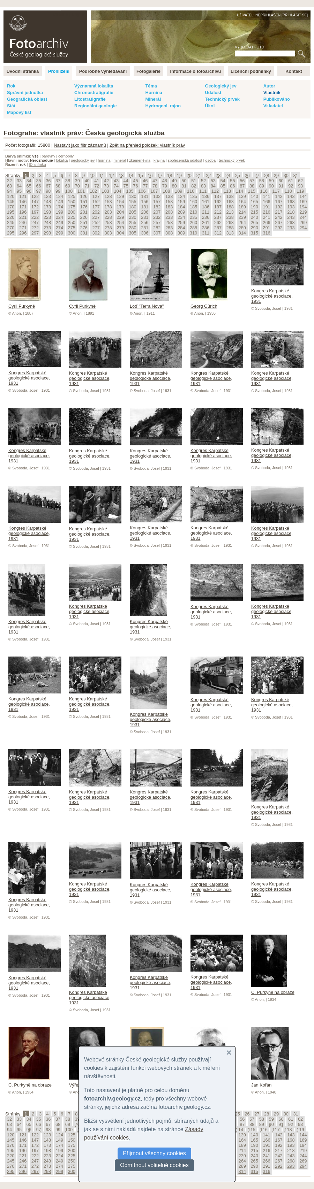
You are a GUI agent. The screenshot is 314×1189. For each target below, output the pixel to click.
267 (278, 222)
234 (181, 217)
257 (156, 222)
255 (132, 222)
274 (59, 227)
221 (23, 217)
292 (278, 227)
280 (132, 227)
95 (19, 191)
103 (105, 191)
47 (154, 180)
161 (205, 201)
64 (19, 186)
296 (23, 233)
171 (23, 206)
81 (183, 186)
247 (35, 222)
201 (84, 212)
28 (266, 175)
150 (71, 201)
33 (19, 180)
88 (251, 186)
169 (303, 201)
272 (35, 227)
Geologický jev (220, 86)
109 (178, 191)
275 (71, 227)
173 (47, 206)
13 (121, 175)
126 (84, 196)
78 (154, 186)
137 (218, 196)
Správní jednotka (25, 92)
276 (84, 227)
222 (35, 217)
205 (132, 212)
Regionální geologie (95, 105)
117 (275, 191)
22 (208, 175)
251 (84, 222)
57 (251, 180)
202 (95, 212)
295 (10, 233)
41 (96, 180)
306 (144, 233)
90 (271, 186)
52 (203, 180)
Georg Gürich (209, 303)
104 (117, 191)
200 (71, 212)
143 (290, 196)
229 (120, 217)
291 (266, 227)
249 (59, 222)
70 (77, 186)
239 (242, 217)
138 (230, 196)
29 (276, 175)
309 (181, 233)
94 (9, 191)
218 (290, 212)
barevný (48, 156)
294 (303, 227)
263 (230, 222)
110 (190, 191)
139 (242, 196)
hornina (104, 160)
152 (95, 201)
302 (95, 233)
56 (242, 180)
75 (126, 186)
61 (290, 180)
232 (156, 217)
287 (218, 227)
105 (129, 191)
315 (254, 233)
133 (169, 196)
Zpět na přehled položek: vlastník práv (147, 145)
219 (303, 212)
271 (23, 227)
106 (141, 191)
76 (135, 186)
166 (266, 201)
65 (29, 186)
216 (266, 212)
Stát (11, 105)
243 (290, 217)
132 (156, 196)
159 (181, 201)
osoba (210, 160)
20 (189, 175)
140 (254, 196)
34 (29, 180)
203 (108, 212)
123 (47, 196)
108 (166, 191)
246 (23, 222)
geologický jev (83, 160)
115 (251, 191)
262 (218, 222)
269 (303, 222)
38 (67, 180)
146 (23, 201)
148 (47, 201)
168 (290, 201)
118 (288, 191)
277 (95, 227)
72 (96, 186)
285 (193, 227)
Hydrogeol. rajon (163, 105)
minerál (120, 160)
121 (23, 196)
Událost (213, 92)
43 (116, 180)
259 (181, 222)
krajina (159, 160)
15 (140, 175)
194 (303, 206)
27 (256, 175)
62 (300, 180)
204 (120, 212)
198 (47, 212)
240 (254, 217)
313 (230, 233)
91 (280, 186)
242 (278, 217)
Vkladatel (273, 105)
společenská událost (185, 160)
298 (47, 233)
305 (132, 233)
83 (203, 186)
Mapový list (19, 112)
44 (126, 180)
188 (230, 206)
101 (81, 191)
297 (35, 233)
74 (116, 186)
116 (264, 191)
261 (205, 222)
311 (205, 233)
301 (84, 233)
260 (193, 222)
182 (156, 206)
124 (59, 196)
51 (193, 180)
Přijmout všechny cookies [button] (154, 1153)
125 (71, 196)
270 (10, 227)
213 (230, 212)
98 (48, 191)
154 (120, 201)
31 (295, 175)
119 (300, 191)
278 (108, 227)
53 (213, 180)
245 (10, 222)
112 (215, 191)
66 (38, 186)
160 (193, 201)
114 (239, 191)
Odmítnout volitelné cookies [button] (154, 1165)
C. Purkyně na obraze (272, 989)
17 (159, 175)
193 (290, 206)
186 (205, 206)
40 (86, 180)
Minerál (153, 99)
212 (218, 212)
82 (193, 186)
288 (230, 227)
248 (47, 222)
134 (181, 196)
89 (261, 186)
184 (181, 206)
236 (205, 217)
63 (9, 186)
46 (145, 180)
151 (84, 201)
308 (169, 233)
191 (266, 206)
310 (193, 233)
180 (132, 206)
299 (59, 233)
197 (35, 212)
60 (280, 180)
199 (59, 212)
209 (181, 212)
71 (86, 186)
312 (218, 233)
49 (174, 180)
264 (242, 222)
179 (120, 206)
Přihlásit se (295, 15)
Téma (151, 86)
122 (35, 196)
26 (247, 175)
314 (242, 233)
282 (156, 227)
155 (132, 201)
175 (71, 206)
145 (10, 201)
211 (205, 212)
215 (254, 212)
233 (169, 217)
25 (237, 175)
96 (29, 191)
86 (232, 186)
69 (67, 186)
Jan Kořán (270, 1082)
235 (193, 217)
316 (266, 233)
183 (169, 206)
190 (254, 206)
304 (120, 233)
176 (84, 206)
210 (193, 212)
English (79, 14)
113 (227, 191)
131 (144, 196)
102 (93, 191)
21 (198, 175)
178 (108, 206)
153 (108, 201)
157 (156, 201)
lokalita (62, 160)
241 (266, 217)
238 (230, 217)
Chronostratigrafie (93, 92)
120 (10, 196)
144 (303, 196)
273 (47, 227)
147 (35, 201)
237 (218, 217)
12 (111, 175)
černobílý (66, 156)
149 (59, 201)
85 (222, 186)
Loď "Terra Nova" (149, 303)
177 (95, 206)
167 (278, 201)
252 (95, 222)
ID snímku (37, 164)
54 (222, 180)
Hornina (153, 92)
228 (108, 217)
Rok (11, 86)
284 (181, 227)
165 (254, 201)
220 (10, 217)
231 (144, 217)
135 (193, 196)
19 (179, 175)
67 (48, 186)
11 (101, 175)
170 (10, 206)
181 (144, 206)
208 (169, 212)
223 (47, 217)
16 (150, 175)
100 (69, 191)
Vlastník (272, 92)
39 (77, 180)
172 (35, 206)
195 (10, 212)
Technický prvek (222, 99)
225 (71, 217)
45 (135, 180)
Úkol (210, 105)
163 (230, 201)
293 (290, 227)
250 (71, 222)
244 (303, 217)
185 (193, 206)
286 (205, 227)
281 (144, 227)
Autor (269, 86)
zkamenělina (139, 160)
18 (169, 175)
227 (95, 217)
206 (144, 212)
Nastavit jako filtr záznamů (80, 145)
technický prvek (232, 160)
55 (232, 180)
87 (242, 186)
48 (164, 180)
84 (213, 186)
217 (278, 212)
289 (242, 227)
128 (108, 196)
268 (290, 222)
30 (286, 175)
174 (59, 206)
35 (38, 180)
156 (144, 201)
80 (174, 186)
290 (254, 227)
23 (218, 175)
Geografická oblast (27, 99)
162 (218, 201)
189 (242, 206)
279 (120, 227)
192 (278, 206)
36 (48, 180)
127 (95, 196)
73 (106, 186)
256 (144, 222)
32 (9, 180)
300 (71, 233)
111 (203, 191)
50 (183, 180)
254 (120, 222)
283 (169, 227)
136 (205, 196)
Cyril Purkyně (24, 303)
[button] (229, 1053)
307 (156, 233)
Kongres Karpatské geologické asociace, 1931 (277, 293)
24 (227, 175)
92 (290, 186)
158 (169, 201)
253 (108, 222)
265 (254, 222)
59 (271, 180)
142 (278, 196)
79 (164, 186)
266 (266, 222)
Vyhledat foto (249, 47)
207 (156, 212)
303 (108, 233)
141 (266, 196)
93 (300, 186)
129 (120, 196)
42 (106, 180)
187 (218, 206)
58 (261, 180)
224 (59, 217)
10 (92, 175)
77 (145, 186)
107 (154, 191)
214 (242, 212)
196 (23, 212)
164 (242, 201)
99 (57, 191)
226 (84, 217)
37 (57, 180)
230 (132, 217)
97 (38, 191)
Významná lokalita (93, 86)
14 (130, 175)
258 (169, 222)
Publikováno (276, 99)
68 (57, 186)
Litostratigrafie (90, 99)
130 (132, 196)
